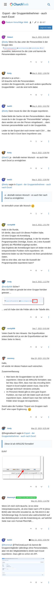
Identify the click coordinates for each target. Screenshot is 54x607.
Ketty (9, 73)
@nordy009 (7, 286)
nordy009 (11, 225)
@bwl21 (5, 157)
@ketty (5, 42)
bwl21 (9, 106)
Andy (9, 282)
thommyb (11, 497)
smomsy (10, 358)
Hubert (10, 37)
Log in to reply (45, 28)
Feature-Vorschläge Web (17, 22)
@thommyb (7, 545)
